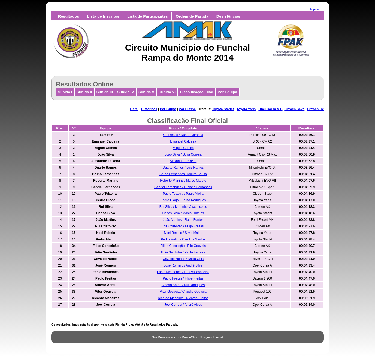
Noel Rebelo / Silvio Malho (183, 233)
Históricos (149, 109)
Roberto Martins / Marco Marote (183, 180)
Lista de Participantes (147, 16)
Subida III (104, 92)
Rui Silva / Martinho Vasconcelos (183, 207)
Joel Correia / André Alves (183, 305)
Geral (134, 109)
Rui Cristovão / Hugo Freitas (183, 226)
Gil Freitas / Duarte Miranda (183, 135)
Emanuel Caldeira (183, 141)
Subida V (146, 92)
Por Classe (187, 109)
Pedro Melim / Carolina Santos (183, 239)
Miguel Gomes (183, 148)
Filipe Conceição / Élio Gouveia (183, 246)
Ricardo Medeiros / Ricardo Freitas (183, 298)
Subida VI (167, 92)
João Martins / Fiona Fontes (183, 220)
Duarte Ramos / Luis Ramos (183, 167)
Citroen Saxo (294, 109)
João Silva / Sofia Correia (183, 154)
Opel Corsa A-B (270, 109)
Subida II (84, 92)
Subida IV (125, 92)
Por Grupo (168, 109)
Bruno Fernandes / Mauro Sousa (183, 174)
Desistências (228, 16)
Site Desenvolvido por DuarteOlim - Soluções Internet (187, 337)
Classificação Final (196, 92)
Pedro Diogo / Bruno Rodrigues (183, 200)
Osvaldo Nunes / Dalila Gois (183, 259)
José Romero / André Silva (183, 265)
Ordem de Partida (192, 16)
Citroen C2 (315, 109)
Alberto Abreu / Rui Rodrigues (183, 285)
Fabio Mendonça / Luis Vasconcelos (183, 272)
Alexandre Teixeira (183, 161)
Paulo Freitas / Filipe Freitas (183, 278)
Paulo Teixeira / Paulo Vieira (183, 194)
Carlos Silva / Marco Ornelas (183, 213)
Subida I (65, 92)
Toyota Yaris (246, 109)
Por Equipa (227, 92)
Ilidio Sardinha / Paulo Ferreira (183, 252)
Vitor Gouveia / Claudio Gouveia (183, 291)
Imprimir (315, 9)
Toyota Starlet (223, 109)
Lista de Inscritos (103, 16)
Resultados (68, 16)
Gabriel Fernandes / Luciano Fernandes (183, 187)
